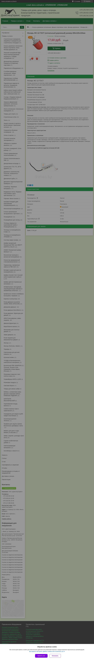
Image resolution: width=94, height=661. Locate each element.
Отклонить (55, 655)
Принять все (41, 655)
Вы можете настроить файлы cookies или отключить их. (46, 651)
